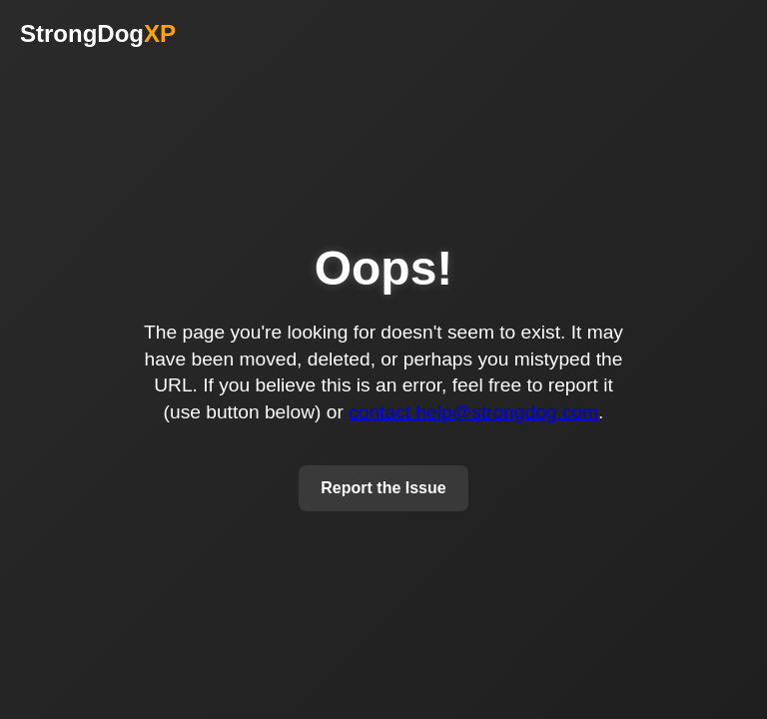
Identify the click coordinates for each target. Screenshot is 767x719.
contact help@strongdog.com (473, 411)
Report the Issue (383, 487)
